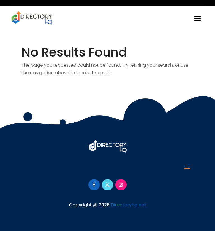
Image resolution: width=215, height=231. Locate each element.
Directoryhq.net (128, 205)
